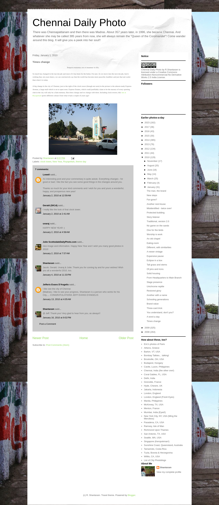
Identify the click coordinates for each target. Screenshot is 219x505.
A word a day (153, 316)
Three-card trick (154, 308)
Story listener (153, 217)
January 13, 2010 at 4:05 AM (57, 299)
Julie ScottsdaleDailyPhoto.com (59, 242)
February (152, 183)
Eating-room (153, 243)
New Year (57, 161)
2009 (147, 327)
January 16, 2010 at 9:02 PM (57, 317)
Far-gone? (152, 199)
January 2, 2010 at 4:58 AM (56, 232)
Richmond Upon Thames (156, 430)
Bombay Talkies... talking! (156, 355)
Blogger (131, 495)
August (151, 165)
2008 (147, 332)
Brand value (152, 303)
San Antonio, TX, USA (155, 434)
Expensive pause (155, 256)
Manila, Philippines (153, 401)
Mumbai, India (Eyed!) (155, 412)
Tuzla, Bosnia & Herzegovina (158, 452)
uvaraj (46, 223)
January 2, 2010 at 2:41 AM (56, 214)
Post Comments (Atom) (57, 345)
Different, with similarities (159, 247)
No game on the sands (158, 225)
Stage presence (154, 282)
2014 (147, 140)
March (150, 178)
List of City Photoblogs (155, 460)
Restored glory (154, 290)
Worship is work (154, 234)
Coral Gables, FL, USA (155, 374)
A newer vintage (155, 251)
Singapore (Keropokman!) (156, 441)
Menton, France (151, 408)
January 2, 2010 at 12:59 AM (57, 195)
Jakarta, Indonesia (153, 389)
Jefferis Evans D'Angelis (56, 284)
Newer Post (41, 338)
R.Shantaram (171, 69)
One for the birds (155, 230)
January (151, 187)
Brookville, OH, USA (154, 359)
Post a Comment (47, 324)
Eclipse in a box (154, 260)
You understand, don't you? (160, 312)
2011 (147, 153)
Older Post (126, 338)
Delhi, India (149, 378)
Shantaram (48, 263)
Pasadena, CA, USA (154, 422)
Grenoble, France (152, 382)
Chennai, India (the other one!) (159, 370)
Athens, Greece (151, 348)
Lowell (46, 174)
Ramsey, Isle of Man (154, 426)
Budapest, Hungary (153, 363)
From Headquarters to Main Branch (164, 277)
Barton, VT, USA (152, 351)
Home (84, 338)
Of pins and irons (155, 269)
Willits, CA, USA (152, 456)
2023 (147, 122)
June (150, 170)
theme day (81, 161)
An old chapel (153, 238)
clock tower (45, 161)
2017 (147, 127)
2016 (147, 131)
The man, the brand (156, 191)
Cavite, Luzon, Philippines (157, 366)
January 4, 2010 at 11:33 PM (57, 274)
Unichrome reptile (155, 286)
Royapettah (69, 161)
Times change (153, 321)
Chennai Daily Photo (79, 22)
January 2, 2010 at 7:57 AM (56, 253)
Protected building (155, 212)
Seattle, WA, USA (152, 437)
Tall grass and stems (157, 264)
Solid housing (153, 273)
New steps (152, 195)
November (152, 161)
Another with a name (157, 295)
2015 (147, 135)
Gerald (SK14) (50, 205)
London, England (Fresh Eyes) (159, 397)
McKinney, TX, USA (153, 404)
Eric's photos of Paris (154, 344)
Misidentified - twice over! (159, 208)
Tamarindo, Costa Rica (155, 449)
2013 (147, 144)
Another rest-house (156, 204)
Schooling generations (158, 299)
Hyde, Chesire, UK (153, 385)
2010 (147, 157)
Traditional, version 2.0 (158, 221)
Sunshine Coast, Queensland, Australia (163, 445)
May (149, 174)
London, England (152, 393)
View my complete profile (169, 472)
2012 (147, 148)
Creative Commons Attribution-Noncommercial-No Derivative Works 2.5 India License (161, 75)
